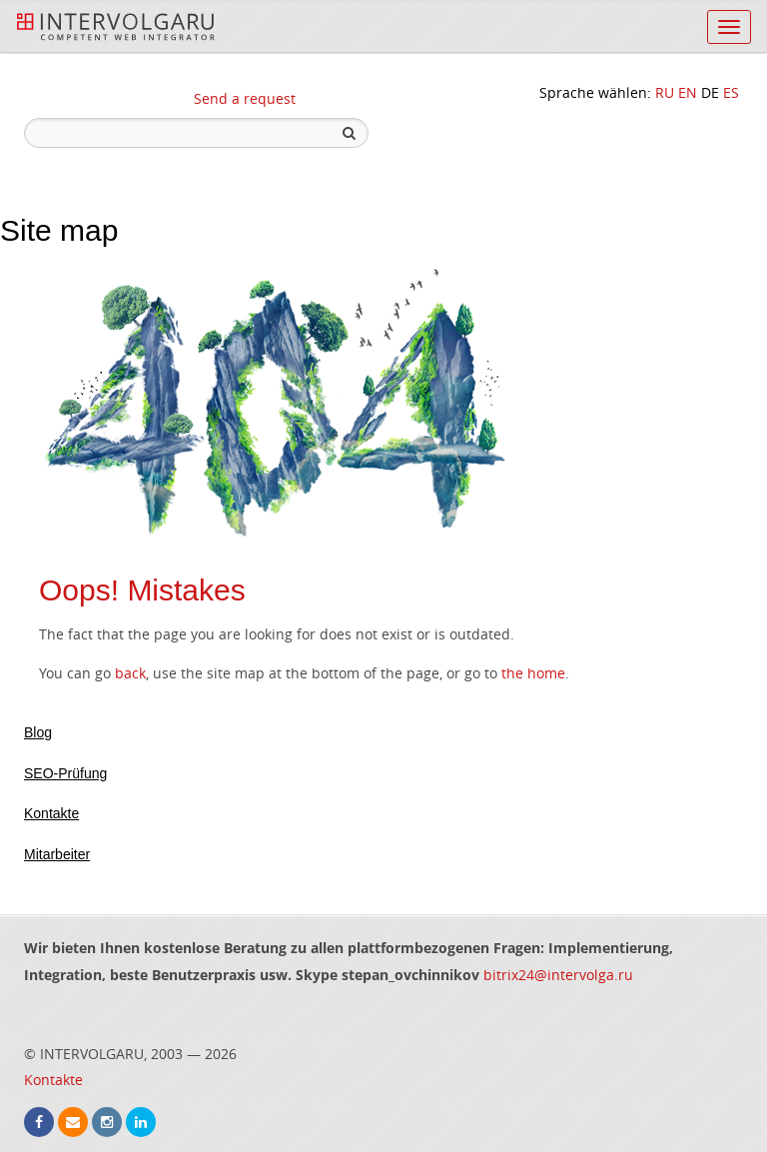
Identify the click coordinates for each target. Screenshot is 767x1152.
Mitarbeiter (57, 854)
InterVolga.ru (116, 27)
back (130, 672)
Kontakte (51, 813)
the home (533, 672)
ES (731, 92)
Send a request (245, 98)
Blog (38, 732)
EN (687, 92)
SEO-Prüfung (65, 773)
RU (664, 92)
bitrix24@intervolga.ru (558, 974)
